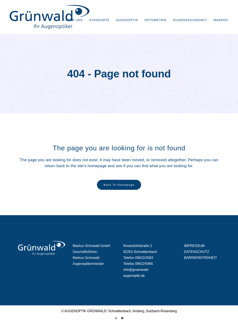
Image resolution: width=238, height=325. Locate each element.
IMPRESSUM (194, 246)
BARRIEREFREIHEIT (200, 258)
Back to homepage (119, 184)
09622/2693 (144, 258)
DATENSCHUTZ (196, 252)
